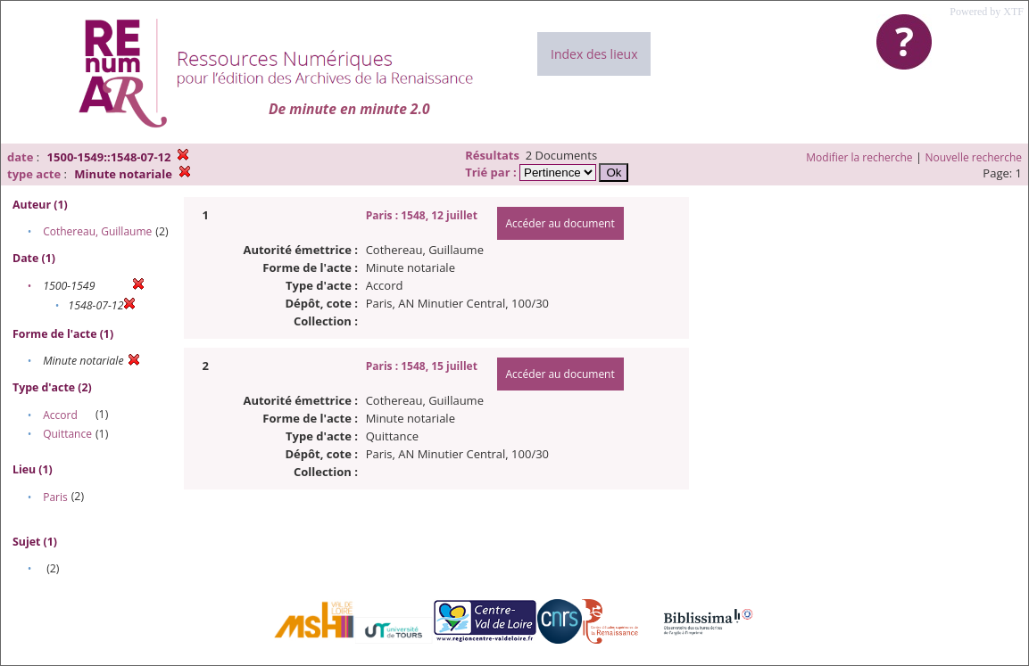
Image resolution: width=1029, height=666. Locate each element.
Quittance (67, 433)
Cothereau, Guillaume (97, 231)
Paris (55, 497)
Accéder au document (560, 223)
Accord (60, 415)
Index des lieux (594, 53)
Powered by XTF (987, 11)
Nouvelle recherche (974, 157)
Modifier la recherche (859, 157)
